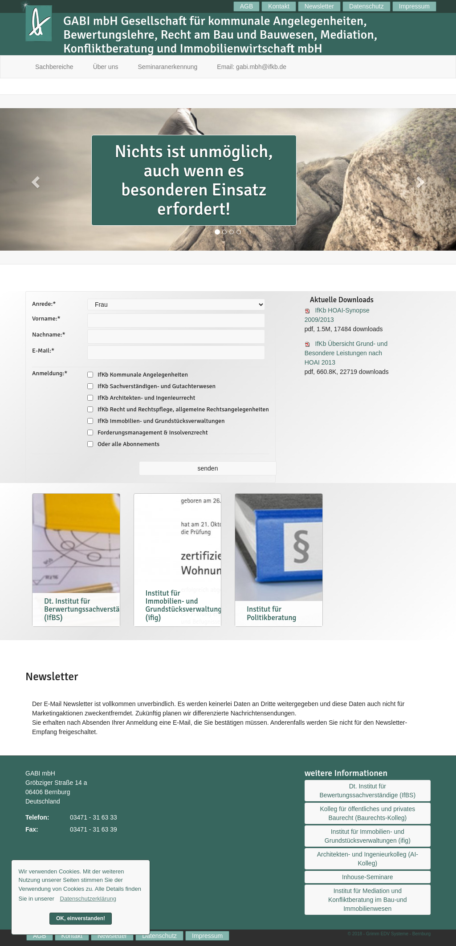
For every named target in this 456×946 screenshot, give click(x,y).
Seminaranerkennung (167, 66)
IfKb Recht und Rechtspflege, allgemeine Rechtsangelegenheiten (178, 409)
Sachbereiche (54, 66)
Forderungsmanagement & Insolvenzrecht (147, 432)
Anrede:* (44, 304)
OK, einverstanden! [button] (80, 918)
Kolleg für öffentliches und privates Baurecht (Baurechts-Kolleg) (367, 813)
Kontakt (278, 6)
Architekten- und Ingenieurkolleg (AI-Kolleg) (367, 859)
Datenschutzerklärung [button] (88, 898)
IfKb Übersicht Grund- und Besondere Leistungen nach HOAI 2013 (346, 353)
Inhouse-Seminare (367, 877)
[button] (34, 179)
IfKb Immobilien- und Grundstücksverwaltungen (156, 421)
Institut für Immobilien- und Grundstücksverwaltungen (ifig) (368, 836)
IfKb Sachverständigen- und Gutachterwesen (151, 386)
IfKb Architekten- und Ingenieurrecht (141, 398)
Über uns (105, 66)
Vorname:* (46, 318)
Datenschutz (366, 6)
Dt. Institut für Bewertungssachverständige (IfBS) (368, 791)
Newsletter (319, 6)
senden (208, 468)
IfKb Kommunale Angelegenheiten (137, 374)
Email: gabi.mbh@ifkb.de (251, 66)
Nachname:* (48, 334)
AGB (246, 6)
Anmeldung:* (49, 373)
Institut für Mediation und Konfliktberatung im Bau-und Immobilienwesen (367, 899)
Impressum (414, 6)
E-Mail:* (43, 350)
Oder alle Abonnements (123, 444)
